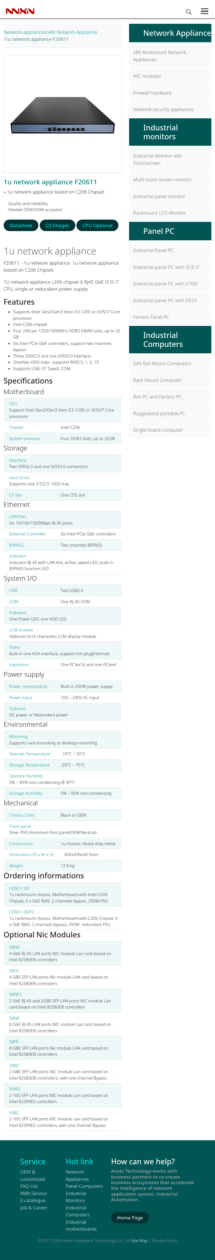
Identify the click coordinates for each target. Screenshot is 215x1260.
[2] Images (57, 225)
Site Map (139, 1240)
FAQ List (29, 1186)
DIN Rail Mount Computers (162, 363)
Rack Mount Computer (157, 380)
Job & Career (33, 1207)
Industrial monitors (160, 132)
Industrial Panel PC (153, 250)
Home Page (130, 1217)
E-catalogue (33, 1200)
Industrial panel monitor (159, 196)
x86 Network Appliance (72, 32)
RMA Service (33, 1193)
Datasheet (21, 225)
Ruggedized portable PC (159, 413)
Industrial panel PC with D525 (165, 300)
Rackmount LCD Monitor (159, 213)
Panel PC (158, 231)
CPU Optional (98, 225)
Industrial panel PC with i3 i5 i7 (166, 267)
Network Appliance (177, 33)
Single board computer (158, 430)
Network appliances (25, 32)
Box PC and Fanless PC (157, 396)
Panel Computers (84, 1186)
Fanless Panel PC (151, 317)
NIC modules (147, 76)
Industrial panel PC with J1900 (165, 283)
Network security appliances (163, 109)
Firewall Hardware (152, 93)
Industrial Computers (163, 339)
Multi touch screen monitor (162, 179)
